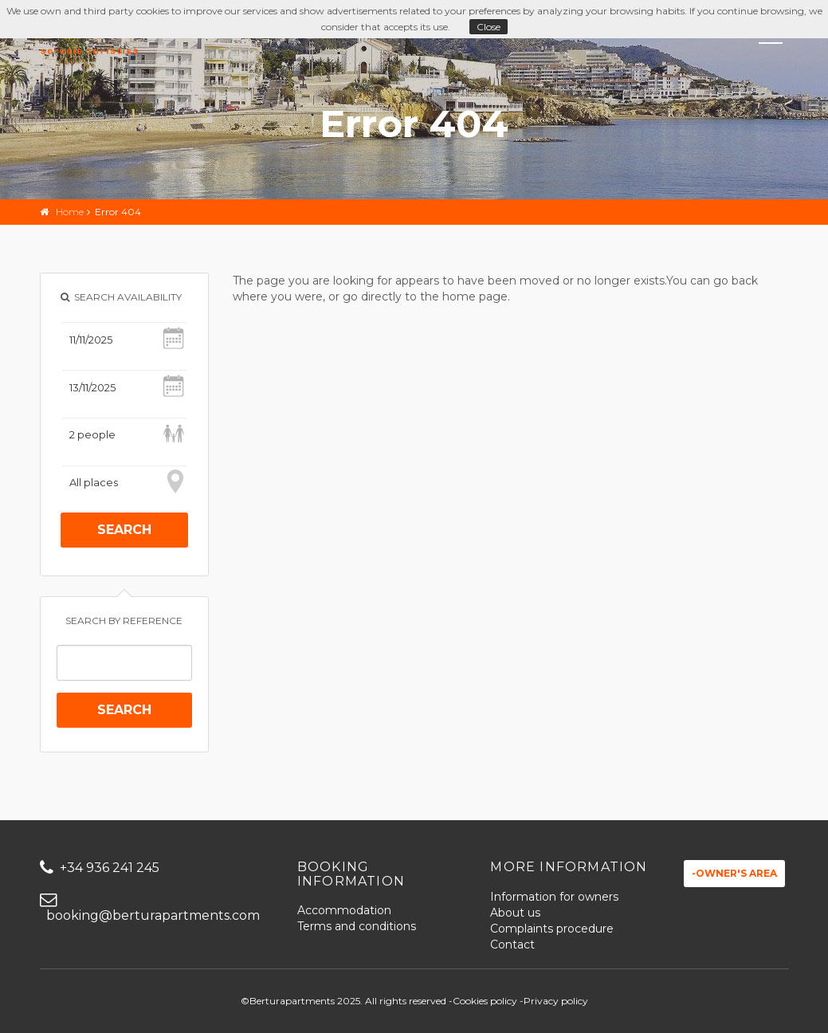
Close (488, 27)
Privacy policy (556, 1001)
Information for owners (554, 897)
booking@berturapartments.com (150, 908)
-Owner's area (734, 873)
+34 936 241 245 (99, 867)
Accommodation (344, 910)
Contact (512, 944)
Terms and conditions (356, 926)
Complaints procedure (552, 928)
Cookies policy (485, 1001)
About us (515, 912)
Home (70, 212)
